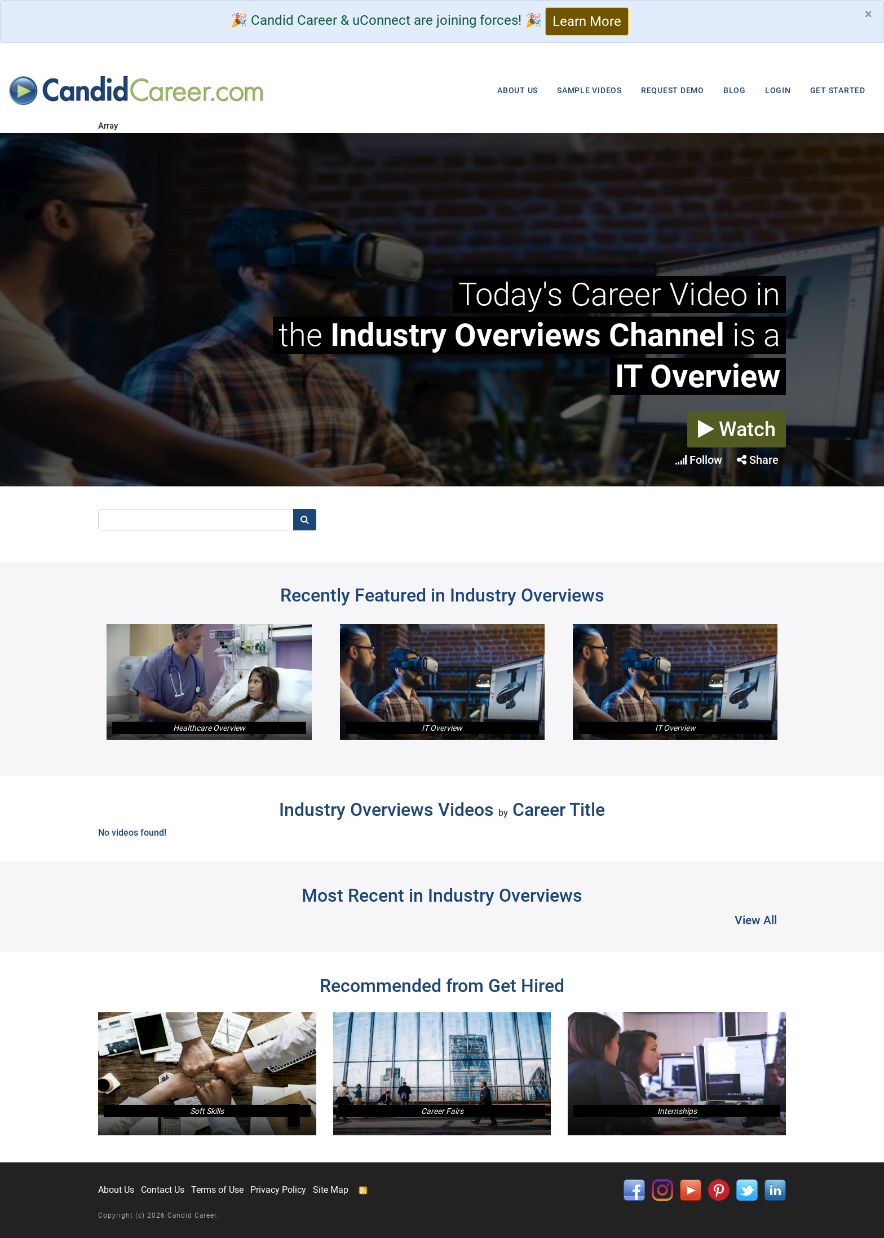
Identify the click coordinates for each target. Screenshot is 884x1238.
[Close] (868, 14)
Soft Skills (207, 1111)
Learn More (586, 21)
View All (756, 920)
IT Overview (442, 727)
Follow (698, 460)
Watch (737, 429)
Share (758, 460)
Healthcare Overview (209, 727)
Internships (677, 1111)
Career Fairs (442, 1111)
